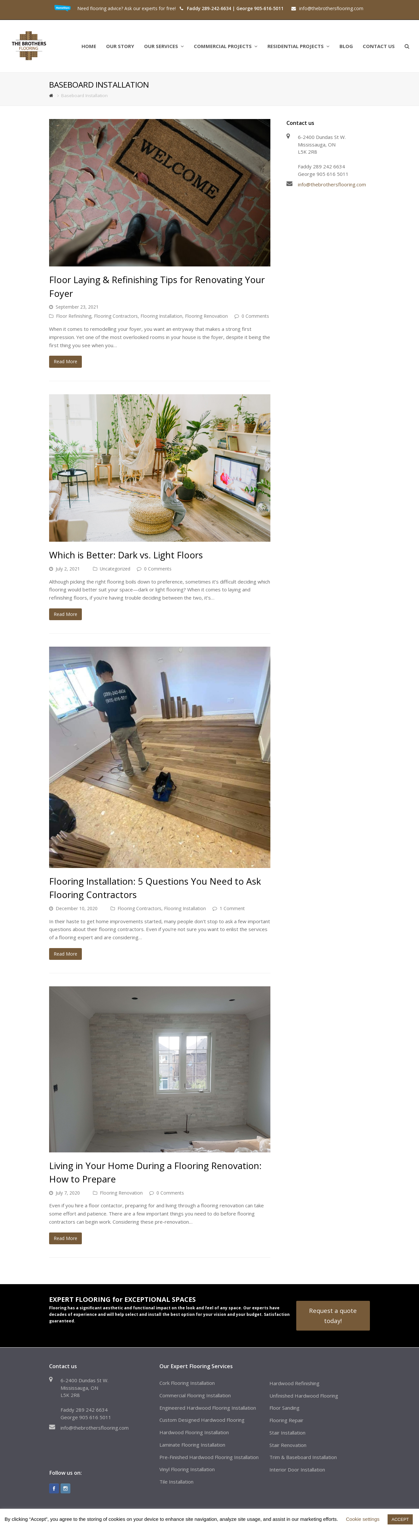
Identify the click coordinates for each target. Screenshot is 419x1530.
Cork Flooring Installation (187, 1383)
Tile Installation (176, 1481)
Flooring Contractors (116, 316)
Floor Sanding (284, 1407)
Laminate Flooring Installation (192, 1444)
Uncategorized (115, 569)
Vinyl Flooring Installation (187, 1469)
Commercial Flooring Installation (195, 1395)
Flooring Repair (286, 1420)
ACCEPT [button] (400, 1519)
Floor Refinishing (73, 316)
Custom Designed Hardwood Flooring (202, 1420)
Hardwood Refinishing (294, 1383)
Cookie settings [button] (363, 1519)
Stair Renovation (287, 1445)
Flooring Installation (161, 316)
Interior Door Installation (297, 1469)
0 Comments (255, 316)
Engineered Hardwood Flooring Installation (207, 1407)
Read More (65, 361)
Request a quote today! (333, 1315)
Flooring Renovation (206, 316)
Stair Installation (287, 1432)
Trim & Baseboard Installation (303, 1457)
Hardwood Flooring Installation (194, 1432)
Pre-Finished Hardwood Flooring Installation (209, 1457)
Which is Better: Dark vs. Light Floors (126, 555)
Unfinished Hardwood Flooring (303, 1395)
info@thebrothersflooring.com (332, 184)
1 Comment (232, 908)
